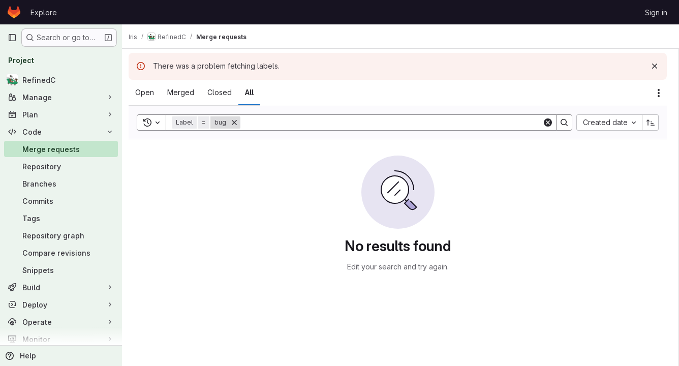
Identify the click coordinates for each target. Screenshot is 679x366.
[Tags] (61, 218)
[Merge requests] (61, 149)
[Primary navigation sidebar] (12, 37)
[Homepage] (14, 12)
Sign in (656, 12)
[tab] (150, 92)
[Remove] (240, 122)
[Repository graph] (61, 235)
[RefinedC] (61, 80)
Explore (43, 12)
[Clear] (548, 122)
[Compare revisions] (61, 253)
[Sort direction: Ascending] (650, 122)
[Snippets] (61, 270)
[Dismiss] (655, 66)
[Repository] (61, 166)
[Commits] (61, 201)
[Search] (394, 122)
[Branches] (61, 183)
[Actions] (659, 93)
